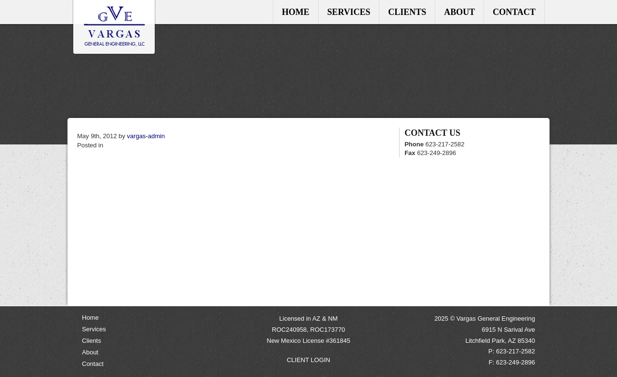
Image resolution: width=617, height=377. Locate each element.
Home (114, 27)
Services (348, 12)
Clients (407, 12)
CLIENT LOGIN (308, 360)
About (459, 12)
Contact (514, 12)
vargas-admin (146, 136)
